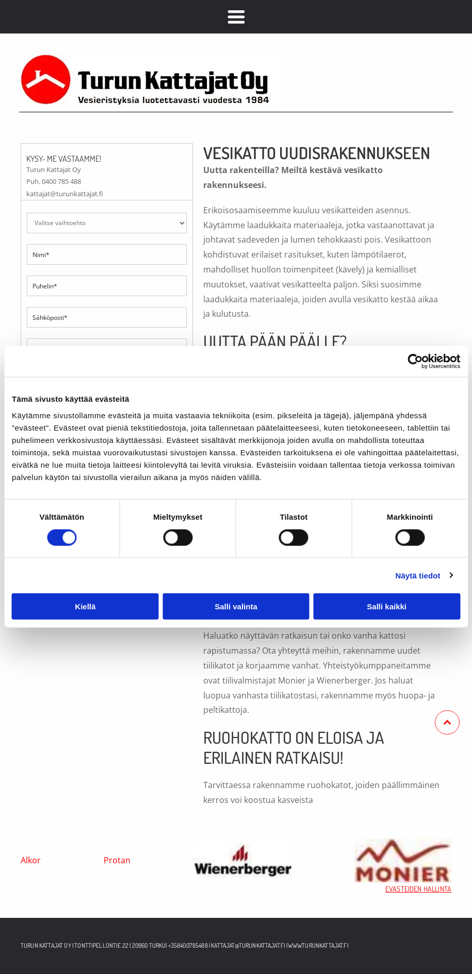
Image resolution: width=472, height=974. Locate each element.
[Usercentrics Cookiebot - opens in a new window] (415, 361)
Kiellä (85, 606)
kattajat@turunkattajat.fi (248, 945)
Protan (117, 860)
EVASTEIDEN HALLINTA (418, 888)
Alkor (31, 860)
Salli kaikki (386, 606)
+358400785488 (188, 945)
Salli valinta (236, 606)
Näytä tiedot (418, 575)
